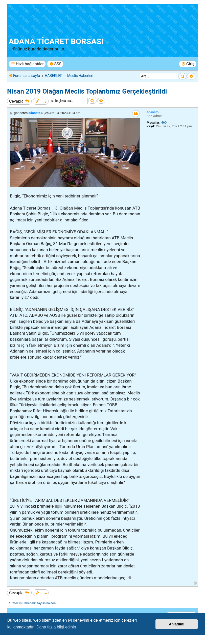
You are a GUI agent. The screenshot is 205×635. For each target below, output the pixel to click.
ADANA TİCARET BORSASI (56, 41)
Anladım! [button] (177, 624)
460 (164, 122)
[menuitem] (55, 64)
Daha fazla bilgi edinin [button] (56, 627)
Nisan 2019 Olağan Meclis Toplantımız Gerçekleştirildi (87, 91)
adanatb (152, 112)
